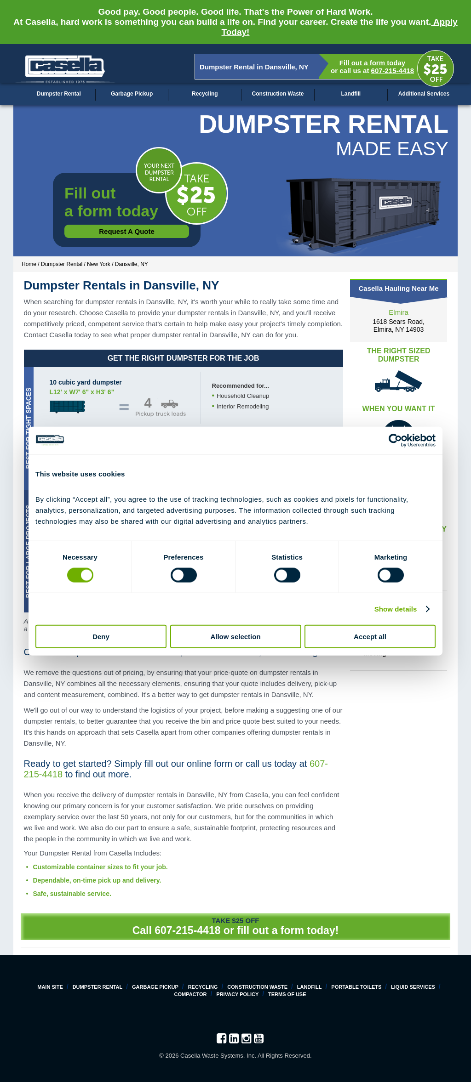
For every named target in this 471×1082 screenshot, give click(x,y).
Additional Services (423, 94)
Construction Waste (278, 94)
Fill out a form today (372, 63)
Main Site (50, 987)
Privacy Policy (237, 994)
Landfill (351, 94)
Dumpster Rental (59, 94)
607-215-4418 (392, 70)
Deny (100, 636)
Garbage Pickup (132, 94)
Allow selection (235, 636)
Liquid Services (413, 987)
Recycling (205, 94)
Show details (395, 608)
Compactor (190, 994)
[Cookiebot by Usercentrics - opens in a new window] (395, 440)
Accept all (370, 636)
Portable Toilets (356, 987)
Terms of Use (287, 994)
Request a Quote (127, 231)
